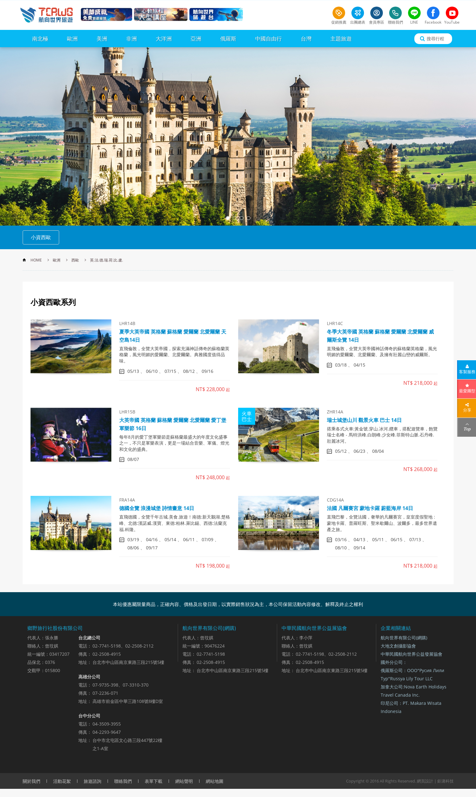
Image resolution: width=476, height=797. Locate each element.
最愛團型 (467, 391)
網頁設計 (425, 781)
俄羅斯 (228, 38)
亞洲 (196, 38)
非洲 (131, 38)
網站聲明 (184, 781)
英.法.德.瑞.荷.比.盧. (106, 260)
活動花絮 (62, 781)
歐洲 (72, 38)
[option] (238, 136)
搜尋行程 (435, 39)
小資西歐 (41, 237)
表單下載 (153, 781)
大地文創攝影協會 (398, 646)
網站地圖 (214, 781)
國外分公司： (394, 662)
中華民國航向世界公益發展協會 (411, 654)
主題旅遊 (341, 38)
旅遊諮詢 (92, 781)
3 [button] (242, 218)
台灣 (306, 38)
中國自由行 (268, 38)
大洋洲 (164, 38)
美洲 (102, 38)
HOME (36, 260)
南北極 (40, 38)
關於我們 (31, 781)
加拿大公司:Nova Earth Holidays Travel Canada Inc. (413, 691)
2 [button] (235, 218)
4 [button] (248, 218)
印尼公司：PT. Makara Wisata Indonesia (411, 707)
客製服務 (467, 371)
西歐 (75, 260)
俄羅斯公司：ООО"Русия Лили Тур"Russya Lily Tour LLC (412, 674)
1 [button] (228, 218)
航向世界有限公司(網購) (404, 638)
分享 (467, 410)
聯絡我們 (123, 781)
